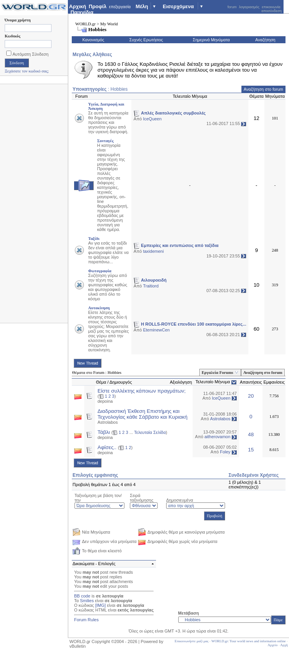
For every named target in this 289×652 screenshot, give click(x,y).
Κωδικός (12, 36)
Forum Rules (86, 619)
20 (251, 396)
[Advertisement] (34, 205)
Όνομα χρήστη (17, 20)
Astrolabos (108, 422)
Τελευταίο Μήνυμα (212, 381)
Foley (225, 451)
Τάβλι (104, 432)
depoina (105, 401)
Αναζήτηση (265, 39)
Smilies (87, 600)
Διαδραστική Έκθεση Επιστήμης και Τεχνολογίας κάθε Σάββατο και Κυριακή (143, 414)
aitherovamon (217, 436)
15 (251, 450)
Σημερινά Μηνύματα (211, 39)
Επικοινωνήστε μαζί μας (192, 641)
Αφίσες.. (107, 447)
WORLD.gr (85, 23)
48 (251, 434)
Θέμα (101, 382)
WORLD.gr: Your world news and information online (248, 641)
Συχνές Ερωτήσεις (146, 39)
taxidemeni (153, 251)
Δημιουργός (121, 382)
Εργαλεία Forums (217, 372)
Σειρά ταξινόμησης (141, 497)
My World (109, 23)
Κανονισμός (93, 39)
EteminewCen (156, 330)
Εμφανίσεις (274, 382)
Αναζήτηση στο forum (263, 89)
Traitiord (151, 286)
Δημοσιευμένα (179, 500)
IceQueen (152, 118)
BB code (82, 596)
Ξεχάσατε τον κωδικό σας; (27, 71)
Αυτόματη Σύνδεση (27, 54)
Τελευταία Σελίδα (150, 432)
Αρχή (284, 645)
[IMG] (100, 605)
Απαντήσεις (251, 382)
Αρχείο (272, 645)
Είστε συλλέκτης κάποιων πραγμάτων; (142, 391)
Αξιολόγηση (181, 382)
